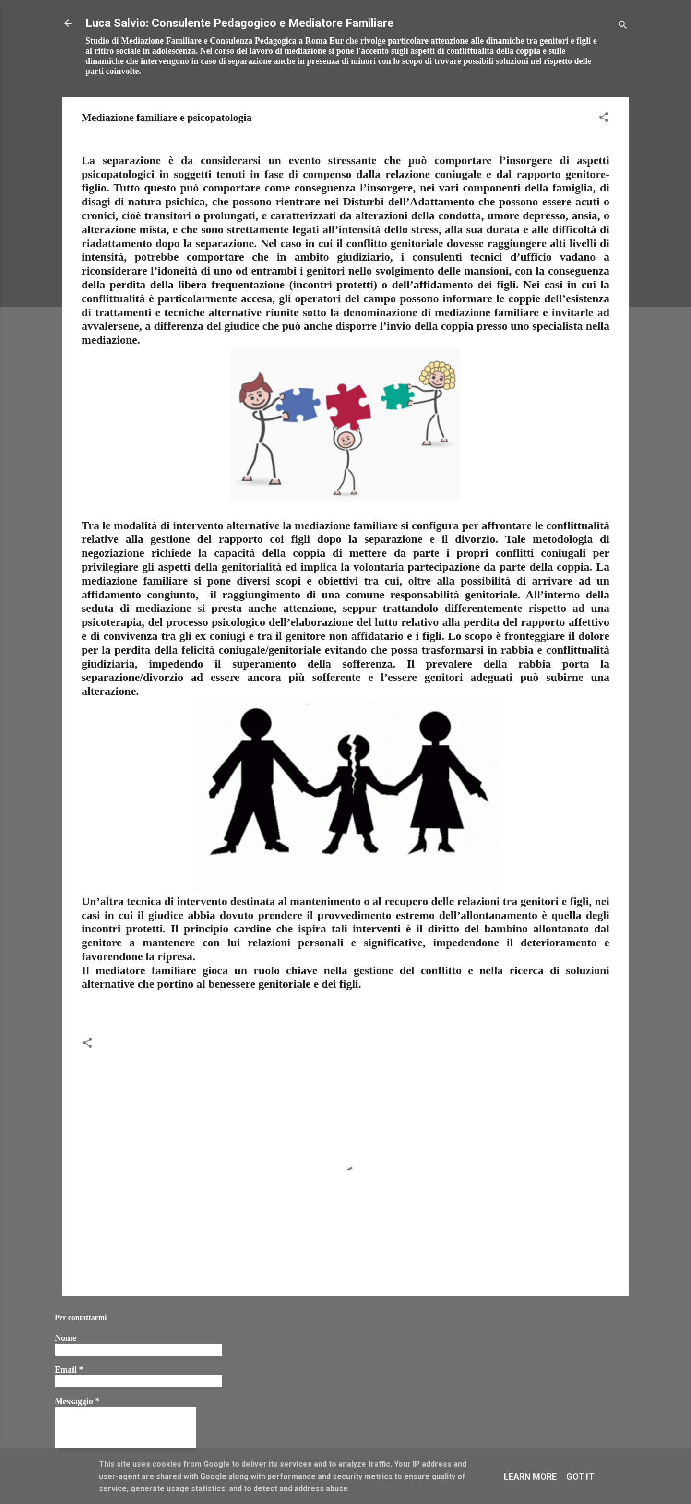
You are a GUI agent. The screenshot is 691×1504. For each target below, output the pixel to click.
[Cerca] (623, 26)
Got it (580, 1476)
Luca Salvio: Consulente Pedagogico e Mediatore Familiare (239, 23)
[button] (603, 118)
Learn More (530, 1476)
